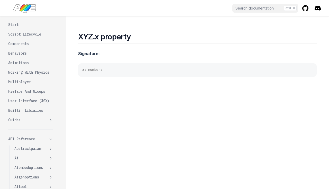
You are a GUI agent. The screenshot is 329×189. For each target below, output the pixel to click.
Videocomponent (33, 34)
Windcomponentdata (33, 124)
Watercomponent (33, 58)
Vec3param (33, 24)
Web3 (18, 92)
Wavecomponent (33, 68)
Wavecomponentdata (33, 80)
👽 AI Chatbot (21, 184)
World (19, 136)
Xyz (33, 145)
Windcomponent (33, 111)
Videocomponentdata (33, 46)
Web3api (33, 102)
